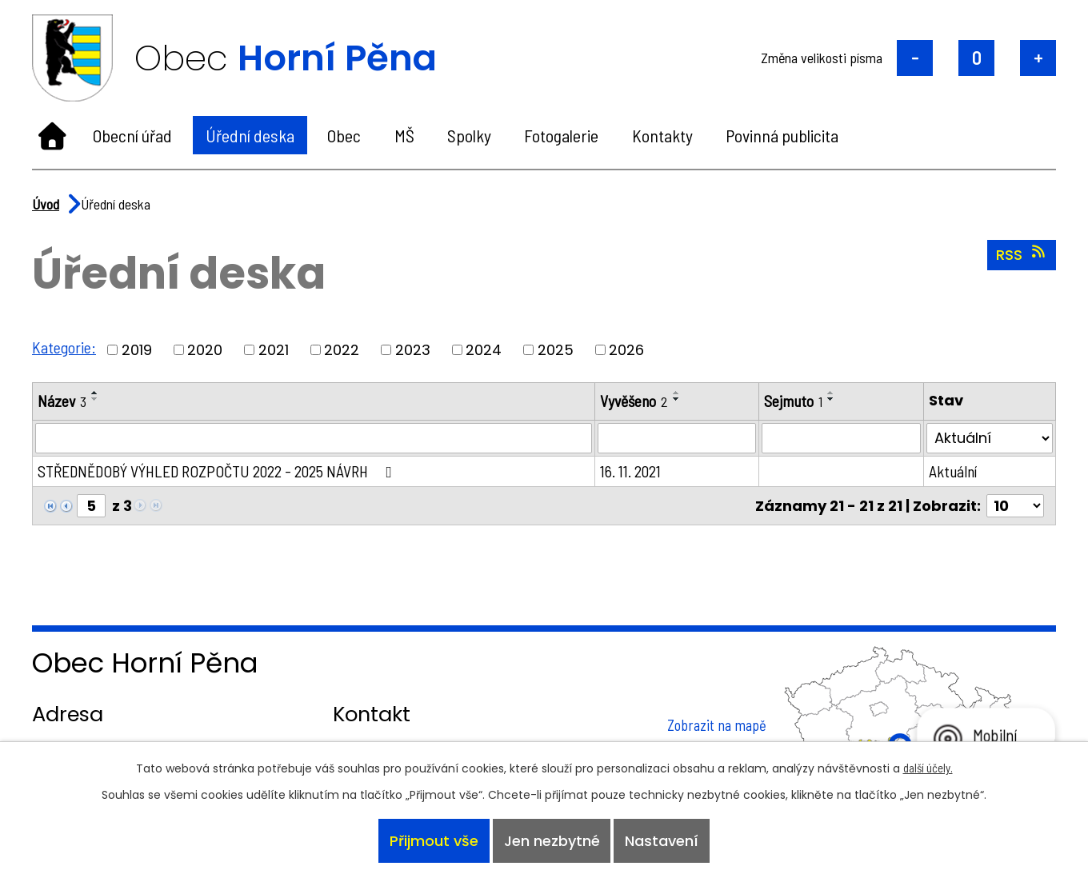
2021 (273, 350)
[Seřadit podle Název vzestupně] (95, 392)
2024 (484, 350)
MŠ (404, 135)
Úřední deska (250, 135)
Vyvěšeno (635, 400)
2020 (204, 350)
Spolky (469, 135)
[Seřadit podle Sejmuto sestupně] (833, 399)
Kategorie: (64, 347)
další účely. (928, 767)
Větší (1038, 58)
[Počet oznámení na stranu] (1015, 505)
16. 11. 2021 (631, 471)
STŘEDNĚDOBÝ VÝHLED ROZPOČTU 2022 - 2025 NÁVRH (219, 471)
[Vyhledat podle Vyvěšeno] (677, 438)
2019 (137, 350)
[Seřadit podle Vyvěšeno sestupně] (677, 399)
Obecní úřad (132, 135)
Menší (915, 58)
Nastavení (662, 841)
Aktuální (954, 471)
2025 (556, 350)
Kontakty (662, 135)
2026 (626, 350)
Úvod (52, 135)
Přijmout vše (433, 841)
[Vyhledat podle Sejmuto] (841, 438)
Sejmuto (794, 400)
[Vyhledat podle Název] (314, 438)
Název (62, 400)
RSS (1022, 254)
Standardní (976, 58)
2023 (412, 350)
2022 (341, 350)
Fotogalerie (561, 135)
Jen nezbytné (552, 841)
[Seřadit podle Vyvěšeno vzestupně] (677, 392)
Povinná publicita (782, 135)
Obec (344, 135)
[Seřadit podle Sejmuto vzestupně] (833, 392)
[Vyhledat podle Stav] (990, 438)
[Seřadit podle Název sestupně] (95, 399)
